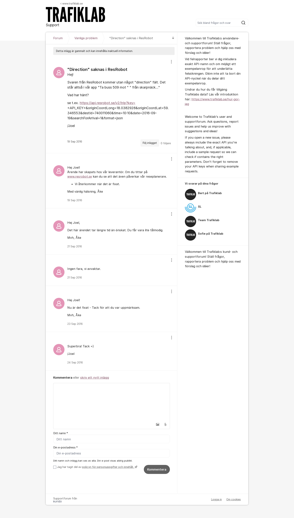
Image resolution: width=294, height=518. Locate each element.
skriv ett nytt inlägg (94, 377)
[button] (157, 424)
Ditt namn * (60, 433)
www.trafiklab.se (71, 3)
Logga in (216, 499)
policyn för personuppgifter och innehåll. (108, 467)
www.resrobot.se (79, 176)
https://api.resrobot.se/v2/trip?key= (107, 103)
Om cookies (233, 499)
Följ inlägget (150, 142)
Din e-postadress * (65, 447)
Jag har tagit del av (96, 467)
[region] (111, 104)
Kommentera (156, 469)
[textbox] (111, 402)
